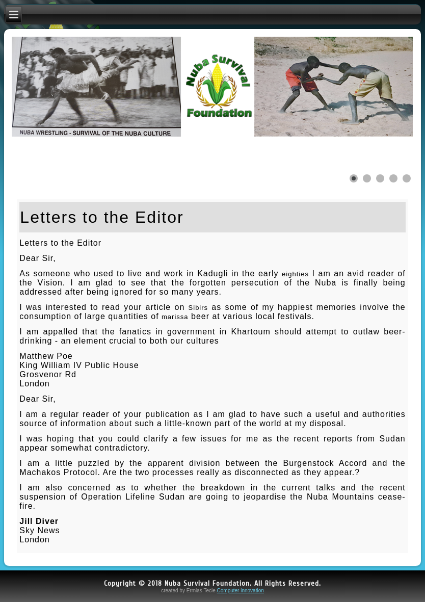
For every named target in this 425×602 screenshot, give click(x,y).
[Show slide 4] (393, 178)
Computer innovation (240, 590)
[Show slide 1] (354, 178)
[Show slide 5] (407, 178)
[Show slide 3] (380, 178)
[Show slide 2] (367, 178)
